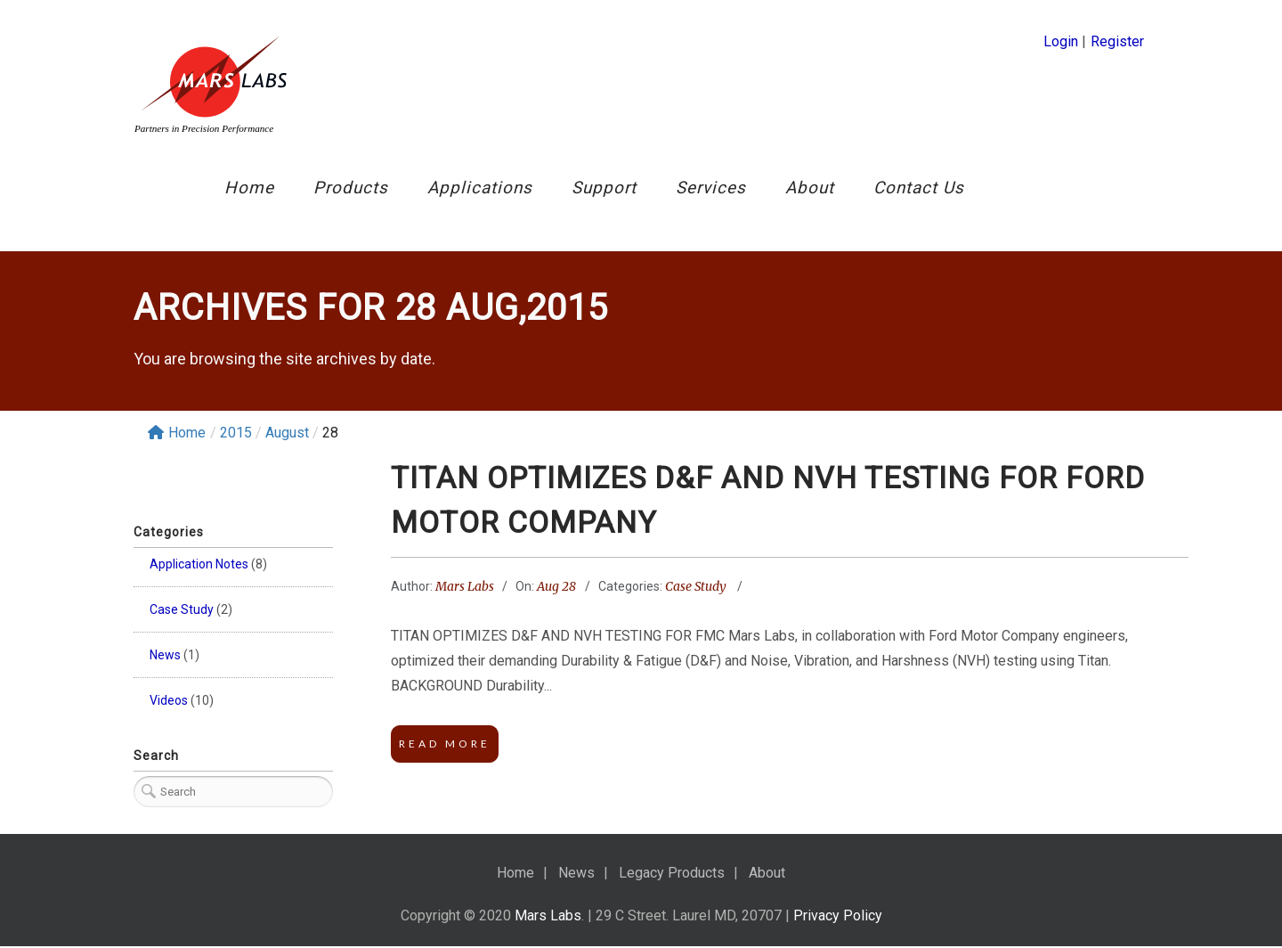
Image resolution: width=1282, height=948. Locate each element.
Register (1117, 41)
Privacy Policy (837, 917)
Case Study (182, 609)
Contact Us (918, 187)
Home (249, 187)
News (165, 655)
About (809, 187)
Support (604, 187)
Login (1060, 41)
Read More (445, 745)
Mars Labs (464, 587)
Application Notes (199, 564)
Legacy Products (672, 874)
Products (350, 187)
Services (711, 187)
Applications (479, 187)
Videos (169, 700)
